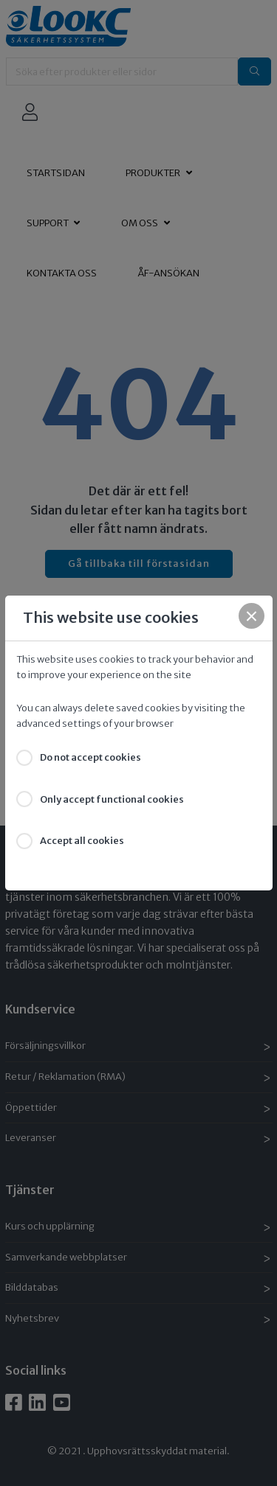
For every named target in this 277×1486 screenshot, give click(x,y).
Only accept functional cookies (112, 799)
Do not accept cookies (90, 757)
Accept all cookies (82, 840)
